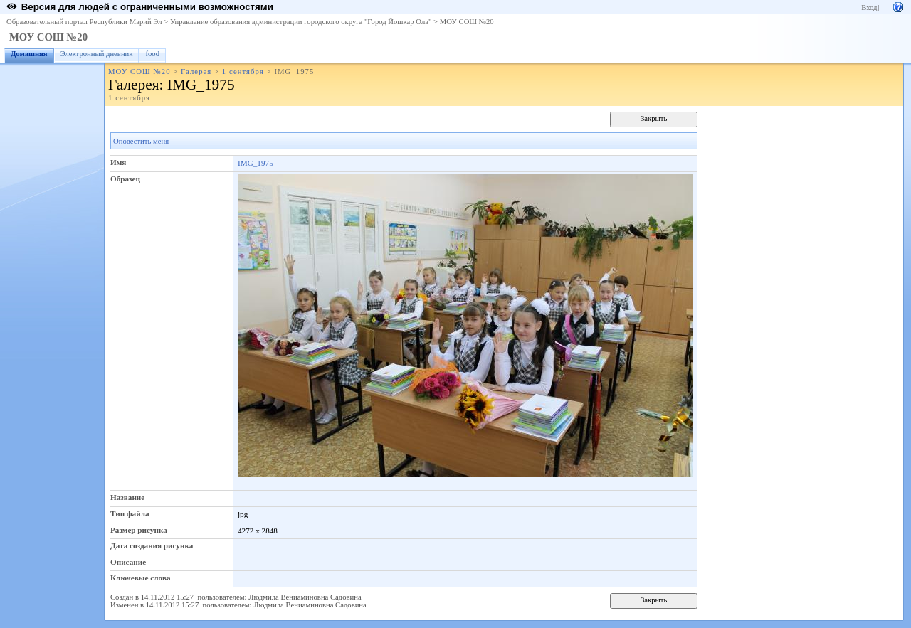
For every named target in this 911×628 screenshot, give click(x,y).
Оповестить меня (141, 141)
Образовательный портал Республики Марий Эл (84, 22)
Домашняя (29, 54)
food (152, 54)
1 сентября (243, 71)
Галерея (196, 71)
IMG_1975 (255, 163)
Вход (869, 7)
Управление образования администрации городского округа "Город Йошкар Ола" (301, 22)
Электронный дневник (96, 54)
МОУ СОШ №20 (467, 22)
